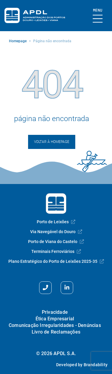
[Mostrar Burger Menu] (98, 16)
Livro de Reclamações (56, 332)
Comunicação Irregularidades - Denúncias (55, 325)
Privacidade (55, 312)
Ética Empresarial (55, 319)
